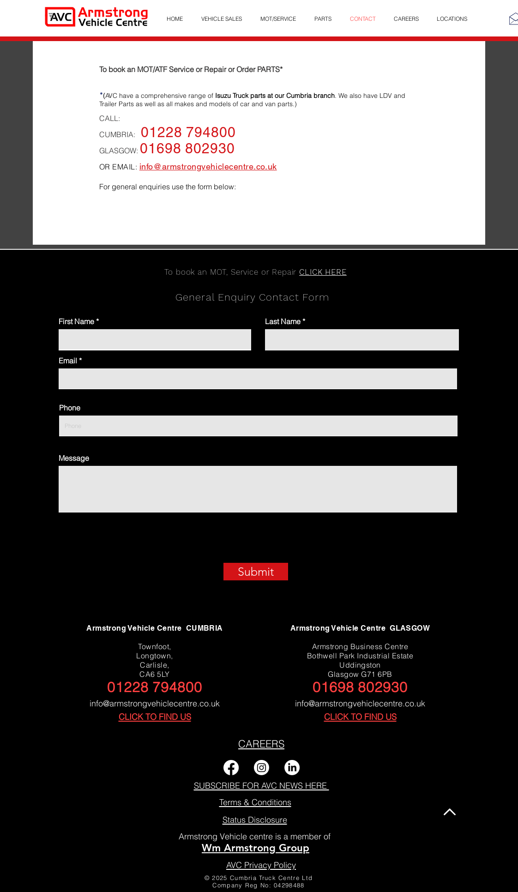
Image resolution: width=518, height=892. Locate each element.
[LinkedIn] (292, 767)
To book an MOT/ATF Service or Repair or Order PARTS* (191, 69)
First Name (76, 321)
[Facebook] (231, 767)
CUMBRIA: (120, 134)
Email (68, 360)
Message (74, 458)
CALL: (109, 118)
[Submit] (255, 571)
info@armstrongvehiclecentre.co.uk (155, 703)
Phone (69, 407)
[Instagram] (261, 767)
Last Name (283, 321)
